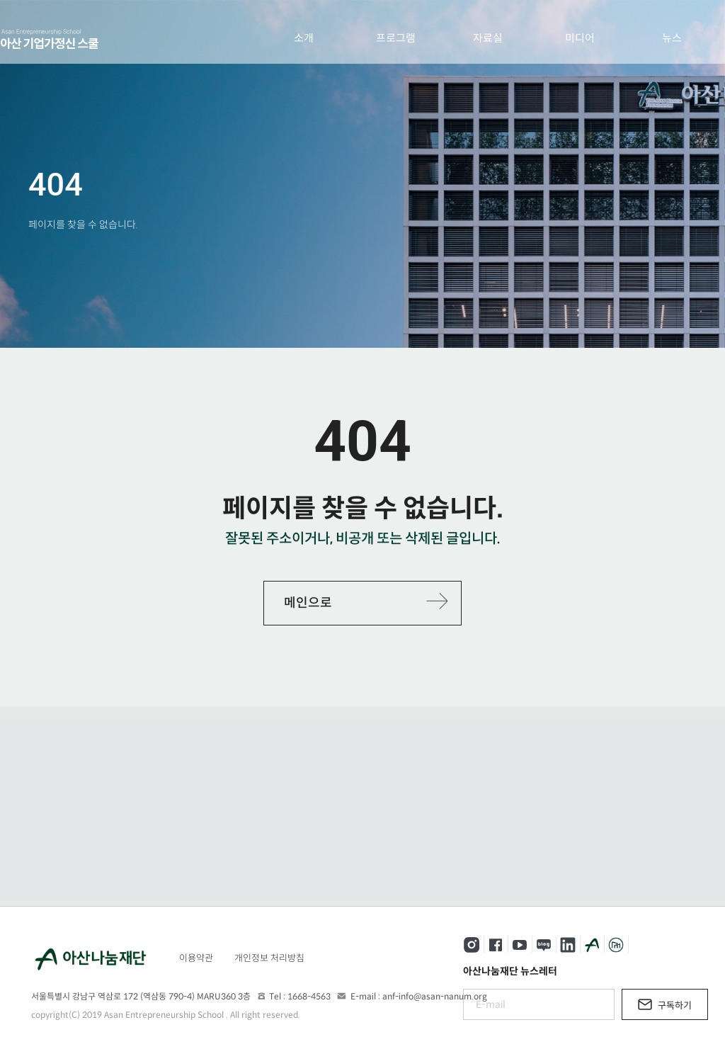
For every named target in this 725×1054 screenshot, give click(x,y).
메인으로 (308, 603)
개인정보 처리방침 (269, 958)
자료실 (488, 38)
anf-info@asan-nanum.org (434, 996)
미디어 (580, 38)
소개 (304, 38)
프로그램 (396, 38)
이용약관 (196, 958)
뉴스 (672, 38)
